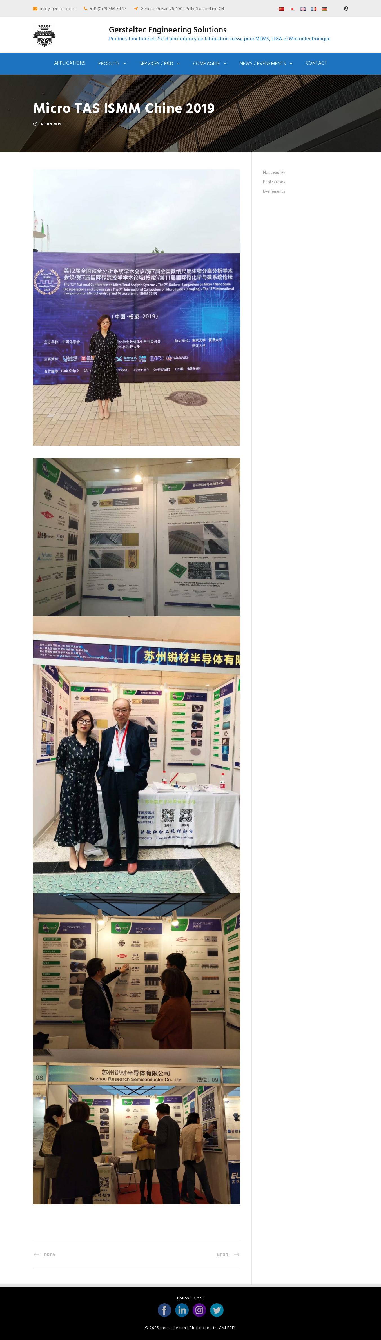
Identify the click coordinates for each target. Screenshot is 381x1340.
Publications (274, 182)
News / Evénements (263, 64)
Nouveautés (274, 172)
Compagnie (206, 64)
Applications (70, 63)
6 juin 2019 (51, 124)
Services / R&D (156, 64)
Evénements (274, 191)
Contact (316, 63)
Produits (109, 64)
